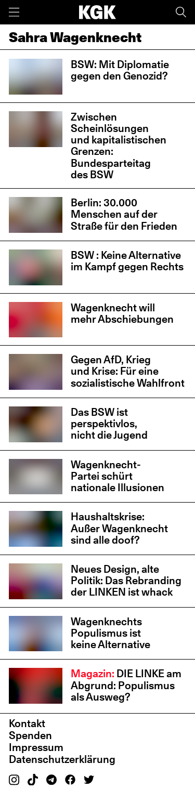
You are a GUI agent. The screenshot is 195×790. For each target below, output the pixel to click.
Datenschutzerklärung (62, 759)
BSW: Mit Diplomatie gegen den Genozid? (120, 70)
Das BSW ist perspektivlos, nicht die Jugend (109, 423)
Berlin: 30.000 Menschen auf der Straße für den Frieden (124, 214)
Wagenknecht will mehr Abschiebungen (122, 313)
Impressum (36, 747)
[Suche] (181, 12)
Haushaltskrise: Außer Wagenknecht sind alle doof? (119, 528)
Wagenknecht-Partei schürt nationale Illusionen (117, 476)
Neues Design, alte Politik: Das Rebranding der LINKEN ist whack (126, 580)
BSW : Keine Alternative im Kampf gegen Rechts (127, 261)
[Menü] (14, 12)
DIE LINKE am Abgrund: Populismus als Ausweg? (126, 685)
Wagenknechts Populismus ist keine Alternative (110, 633)
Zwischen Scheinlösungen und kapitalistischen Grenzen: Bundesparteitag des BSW (118, 146)
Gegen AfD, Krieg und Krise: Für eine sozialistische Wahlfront (128, 371)
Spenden (30, 735)
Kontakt (27, 723)
